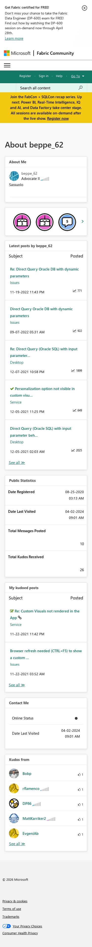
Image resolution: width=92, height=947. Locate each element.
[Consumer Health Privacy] (46, 933)
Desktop (17, 362)
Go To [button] (75, 76)
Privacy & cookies (14, 901)
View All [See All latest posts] (17, 462)
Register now (58, 118)
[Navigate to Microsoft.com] (17, 53)
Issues (14, 282)
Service (16, 402)
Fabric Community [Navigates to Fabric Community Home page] (55, 53)
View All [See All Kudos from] (17, 844)
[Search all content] (51, 88)
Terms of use (11, 908)
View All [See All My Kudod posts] (17, 685)
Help (59, 76)
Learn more (14, 38)
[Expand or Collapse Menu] (7, 65)
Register (25, 76)
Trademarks (10, 916)
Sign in (43, 76)
